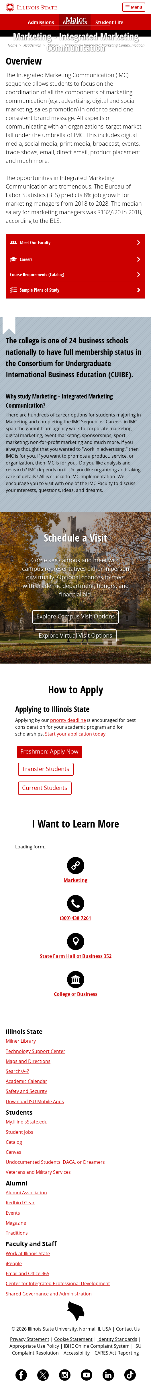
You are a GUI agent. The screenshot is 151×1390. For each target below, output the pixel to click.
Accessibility (77, 1353)
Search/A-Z (17, 1071)
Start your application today (75, 734)
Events (13, 1213)
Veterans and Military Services (38, 1172)
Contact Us (128, 1329)
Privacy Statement (29, 1339)
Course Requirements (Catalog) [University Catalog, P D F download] (37, 274)
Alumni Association (26, 1192)
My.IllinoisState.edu (27, 1122)
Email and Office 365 (27, 1273)
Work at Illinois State (28, 1253)
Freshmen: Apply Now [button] (49, 751)
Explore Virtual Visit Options (75, 635)
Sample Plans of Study (39, 290)
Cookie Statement (73, 1339)
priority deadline (68, 720)
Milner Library (21, 1041)
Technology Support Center (35, 1051)
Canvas (13, 1152)
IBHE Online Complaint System (97, 1346)
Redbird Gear (20, 1202)
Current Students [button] (44, 788)
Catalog (14, 1142)
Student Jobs (19, 1132)
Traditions (17, 1233)
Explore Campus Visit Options (75, 616)
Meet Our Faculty (35, 242)
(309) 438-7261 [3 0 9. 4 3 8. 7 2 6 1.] (75, 918)
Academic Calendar (26, 1081)
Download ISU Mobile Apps (35, 1101)
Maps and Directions (28, 1061)
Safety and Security (26, 1091)
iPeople (14, 1263)
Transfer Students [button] (45, 769)
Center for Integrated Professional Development (58, 1283)
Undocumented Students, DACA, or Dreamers (55, 1162)
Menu (136, 7)
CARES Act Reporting (117, 1353)
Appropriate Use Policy (34, 1346)
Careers (26, 259)
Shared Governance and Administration (49, 1294)
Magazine (16, 1223)
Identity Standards (117, 1339)
